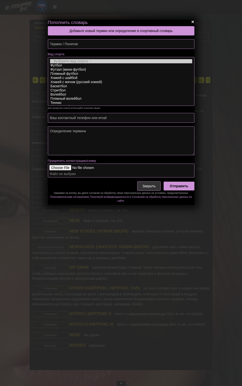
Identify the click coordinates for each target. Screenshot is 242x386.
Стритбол (121, 90)
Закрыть (149, 186)
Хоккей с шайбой (121, 78)
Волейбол (121, 94)
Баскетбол (121, 86)
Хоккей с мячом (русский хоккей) (121, 82)
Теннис (121, 103)
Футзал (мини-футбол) (121, 69)
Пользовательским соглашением (69, 197)
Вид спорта (56, 54)
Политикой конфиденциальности (109, 197)
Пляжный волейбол (121, 99)
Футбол (121, 65)
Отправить (179, 186)
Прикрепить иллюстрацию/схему (72, 160)
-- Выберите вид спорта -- (121, 61)
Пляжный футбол (121, 74)
